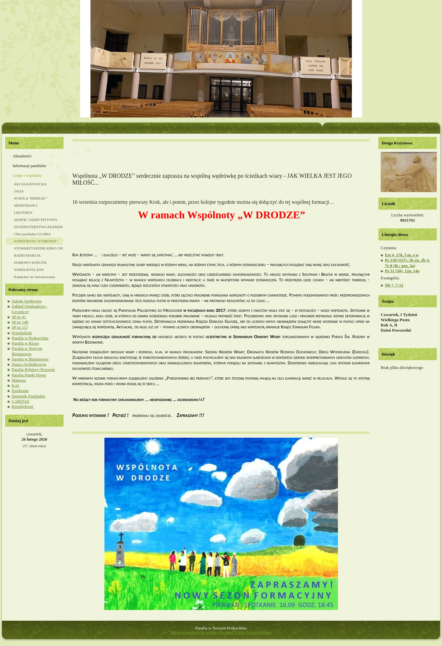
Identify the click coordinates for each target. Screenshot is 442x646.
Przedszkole (22, 332)
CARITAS (21, 401)
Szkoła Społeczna (27, 301)
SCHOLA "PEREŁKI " (30, 198)
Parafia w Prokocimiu (30, 337)
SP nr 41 (19, 316)
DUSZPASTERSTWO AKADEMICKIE (38, 227)
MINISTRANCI (25, 205)
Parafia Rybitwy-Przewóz (33, 369)
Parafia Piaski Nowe (29, 374)
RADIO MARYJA (27, 255)
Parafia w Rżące (25, 343)
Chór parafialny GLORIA (32, 234)
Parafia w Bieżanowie (30, 359)
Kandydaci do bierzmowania (34, 277)
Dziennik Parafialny (28, 396)
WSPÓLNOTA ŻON (29, 270)
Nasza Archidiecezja (29, 364)
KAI (15, 385)
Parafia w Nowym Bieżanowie (27, 351)
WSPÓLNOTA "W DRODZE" (36, 241)
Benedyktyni (22, 406)
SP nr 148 (20, 322)
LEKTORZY (23, 212)
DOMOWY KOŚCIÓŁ (30, 262)
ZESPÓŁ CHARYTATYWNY (35, 220)
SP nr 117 (20, 327)
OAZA (19, 191)
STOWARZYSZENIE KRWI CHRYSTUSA (38, 248)
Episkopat (20, 390)
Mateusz (19, 380)
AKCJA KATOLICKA (30, 184)
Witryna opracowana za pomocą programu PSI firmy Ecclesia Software (221, 632)
